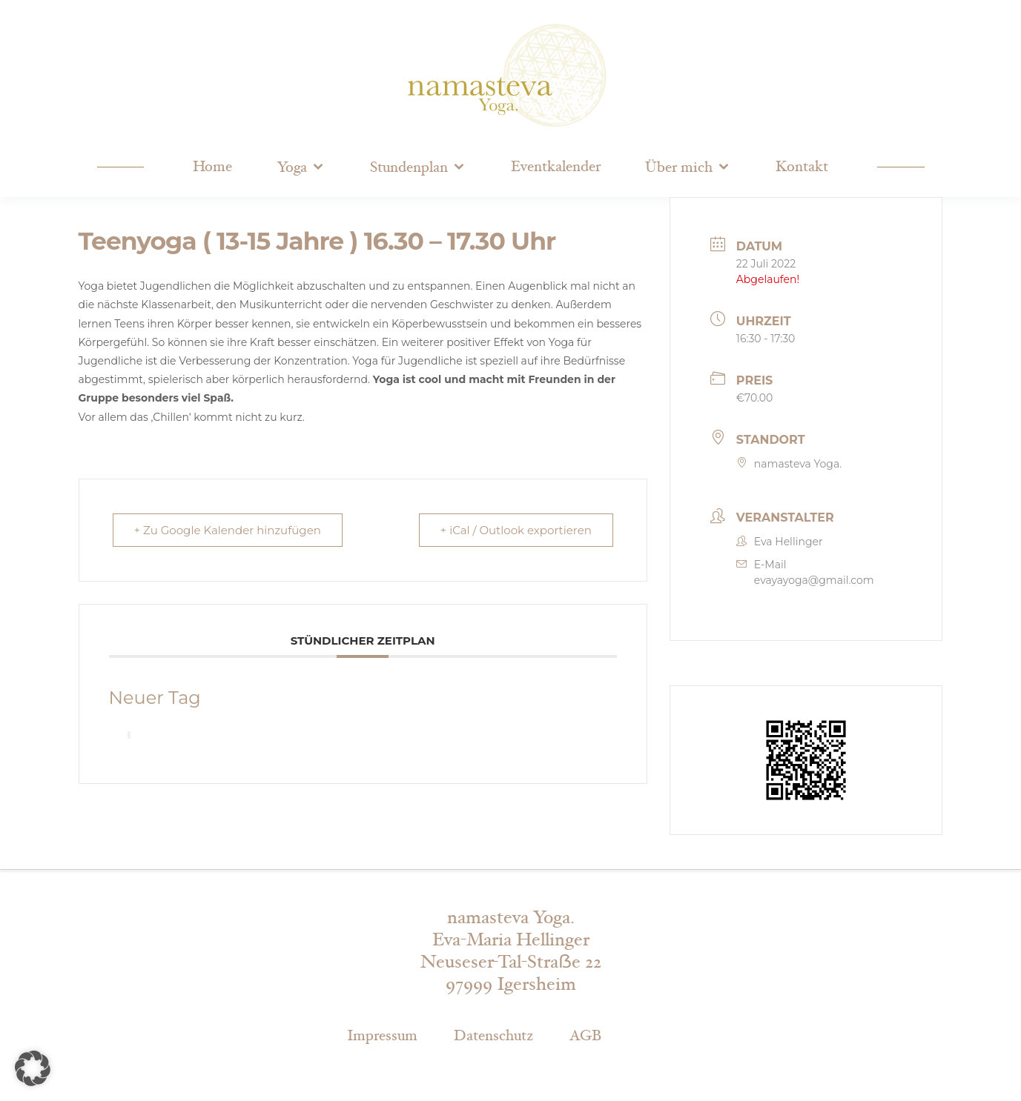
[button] (32, 1068)
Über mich (679, 167)
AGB (585, 1035)
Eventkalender (556, 166)
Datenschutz (493, 1035)
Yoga (292, 167)
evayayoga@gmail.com (814, 580)
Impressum (382, 1035)
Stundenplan (409, 167)
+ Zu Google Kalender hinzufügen (227, 530)
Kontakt (802, 166)
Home (212, 166)
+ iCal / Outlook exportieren (516, 530)
